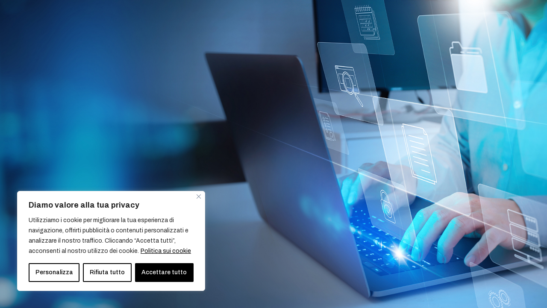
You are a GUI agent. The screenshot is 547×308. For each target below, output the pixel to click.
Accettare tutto (164, 272)
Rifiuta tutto (107, 272)
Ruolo (403, 172)
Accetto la (332, 208)
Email (296, 134)
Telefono (408, 134)
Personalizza (54, 272)
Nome (297, 97)
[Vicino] (199, 196)
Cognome (410, 97)
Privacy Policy (348, 208)
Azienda (300, 171)
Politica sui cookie (166, 251)
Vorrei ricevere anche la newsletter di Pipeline (361, 224)
